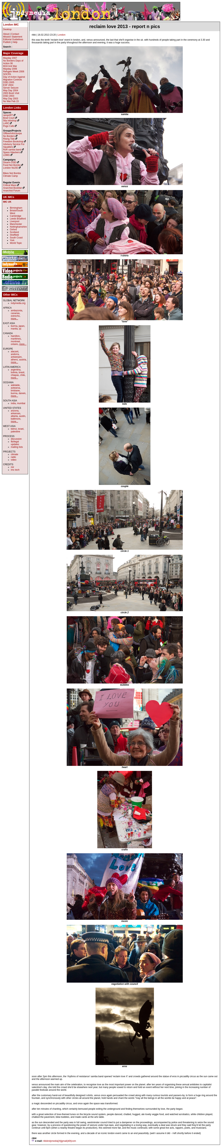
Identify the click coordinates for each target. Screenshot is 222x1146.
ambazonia (16, 310)
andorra (15, 354)
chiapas (15, 375)
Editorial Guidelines (13, 39)
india (13, 403)
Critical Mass (9, 185)
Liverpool (14, 221)
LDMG (6, 155)
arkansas (15, 413)
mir (12, 467)
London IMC (11, 24)
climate (14, 454)
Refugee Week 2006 (13, 71)
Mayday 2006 (10, 68)
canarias (15, 313)
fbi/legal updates (15, 443)
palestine (15, 431)
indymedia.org (18, 303)
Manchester (16, 224)
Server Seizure (10, 87)
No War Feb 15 (11, 101)
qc (20, 328)
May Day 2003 (10, 98)
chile (22, 375)
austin (22, 416)
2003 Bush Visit (11, 93)
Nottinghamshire (18, 226)
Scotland (14, 232)
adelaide (15, 385)
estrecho (15, 316)
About (6, 34)
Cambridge (15, 216)
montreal (15, 341)
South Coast (16, 237)
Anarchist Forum (11, 190)
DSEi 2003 (8, 96)
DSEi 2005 (8, 82)
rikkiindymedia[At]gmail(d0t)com (59, 1141)
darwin (22, 393)
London (61, 34)
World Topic (16, 243)
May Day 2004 (10, 90)
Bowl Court (9, 118)
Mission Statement (12, 36)
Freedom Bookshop (13, 141)
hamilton (15, 336)
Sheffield (14, 235)
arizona (14, 410)
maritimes (16, 338)
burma (14, 326)
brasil (21, 372)
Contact (15, 34)
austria (22, 359)
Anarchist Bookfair (12, 188)
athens (14, 359)
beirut (14, 429)
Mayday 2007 (10, 58)
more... (14, 318)
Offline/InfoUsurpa (12, 133)
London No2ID (10, 167)
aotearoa (15, 388)
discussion (16, 439)
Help (15, 42)
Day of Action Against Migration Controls (14, 78)
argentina (15, 369)
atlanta (14, 416)
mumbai (21, 403)
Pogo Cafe (8, 126)
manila (14, 328)
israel (21, 429)
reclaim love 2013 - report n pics (124, 26)
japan (21, 326)
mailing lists (17, 447)
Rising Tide (9, 138)
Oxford (13, 229)
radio (13, 457)
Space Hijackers (11, 152)
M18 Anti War (10, 66)
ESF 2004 (8, 85)
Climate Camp (10, 176)
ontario (14, 344)
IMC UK (7, 202)
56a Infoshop (9, 120)
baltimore (15, 418)
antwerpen (16, 357)
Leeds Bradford (18, 218)
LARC (6, 123)
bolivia (14, 372)
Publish (7, 42)
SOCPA (7, 74)
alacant (14, 351)
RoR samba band (12, 149)
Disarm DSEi (9, 162)
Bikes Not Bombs (12, 173)
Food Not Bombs (11, 165)
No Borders (9, 136)
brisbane (15, 390)
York (12, 240)
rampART (8, 115)
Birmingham (16, 208)
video (13, 459)
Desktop (7, 29)
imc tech (15, 469)
